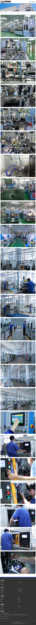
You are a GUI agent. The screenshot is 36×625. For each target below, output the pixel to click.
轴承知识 (2, 608)
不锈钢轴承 (2, 591)
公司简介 (2, 582)
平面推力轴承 (20, 591)
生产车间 (5, 12)
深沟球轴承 (20, 589)
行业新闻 (19, 606)
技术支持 (2, 592)
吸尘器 (2, 599)
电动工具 (19, 601)
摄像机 (19, 599)
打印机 (19, 597)
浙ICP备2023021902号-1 (14, 623)
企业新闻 (2, 606)
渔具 (1, 601)
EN (34, 1)
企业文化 (19, 582)
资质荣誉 (2, 584)
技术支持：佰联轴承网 (22, 623)
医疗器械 (2, 597)
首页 (2, 12)
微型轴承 (2, 589)
